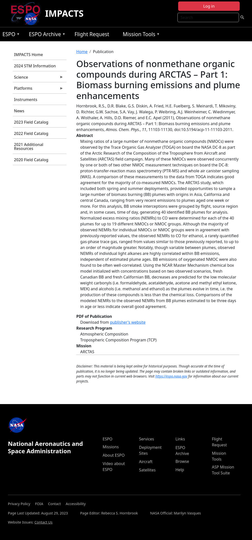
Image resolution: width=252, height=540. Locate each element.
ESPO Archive (45, 35)
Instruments (25, 99)
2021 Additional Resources (28, 146)
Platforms (38, 89)
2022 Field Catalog (31, 133)
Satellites (147, 470)
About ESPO (114, 455)
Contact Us (43, 522)
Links (180, 439)
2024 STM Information (35, 66)
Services (146, 439)
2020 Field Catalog (31, 159)
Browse (182, 461)
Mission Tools (140, 35)
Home (82, 51)
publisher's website (128, 322)
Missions (111, 447)
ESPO (10, 35)
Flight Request (92, 34)
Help (179, 469)
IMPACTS (64, 13)
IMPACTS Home (28, 54)
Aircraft (146, 461)
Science (38, 78)
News (19, 111)
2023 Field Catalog (31, 122)
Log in (209, 6)
